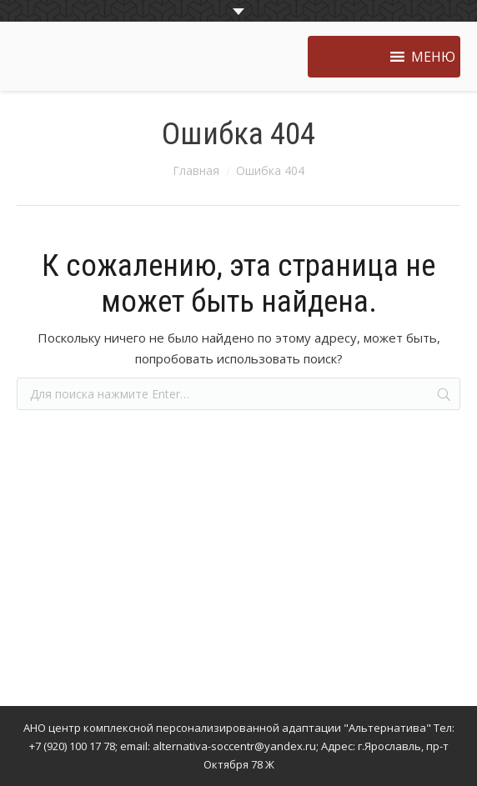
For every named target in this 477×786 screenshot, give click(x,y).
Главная (196, 170)
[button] (433, 57)
